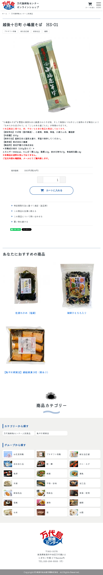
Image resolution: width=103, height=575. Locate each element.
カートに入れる (51, 190)
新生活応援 (24, 31)
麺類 (46, 31)
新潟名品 (36, 31)
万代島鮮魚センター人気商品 (22, 14)
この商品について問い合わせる (28, 216)
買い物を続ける (21, 221)
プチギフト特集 (10, 31)
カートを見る (90, 7)
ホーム (4, 14)
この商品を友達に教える (25, 211)
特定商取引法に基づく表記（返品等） (31, 205)
